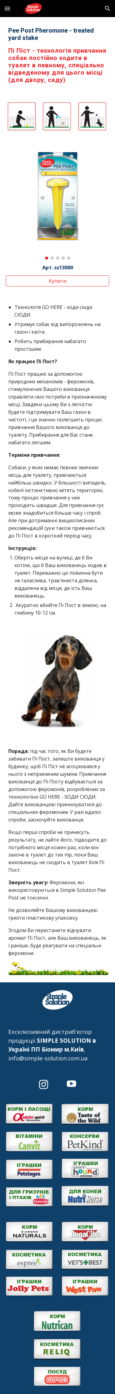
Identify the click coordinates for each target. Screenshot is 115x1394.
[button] (7, 8)
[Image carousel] (57, 203)
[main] (57, 55)
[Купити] (57, 281)
